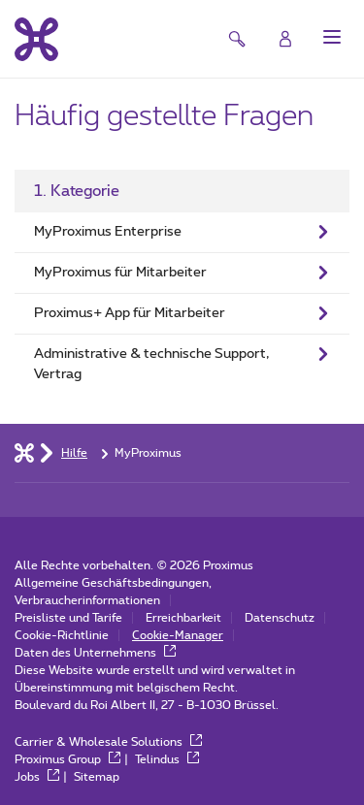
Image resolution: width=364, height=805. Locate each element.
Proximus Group (67, 759)
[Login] (285, 38)
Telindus (167, 759)
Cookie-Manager (177, 635)
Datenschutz (279, 618)
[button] (331, 36)
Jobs (37, 777)
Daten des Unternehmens (95, 653)
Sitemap (96, 777)
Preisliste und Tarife (68, 618)
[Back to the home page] (36, 38)
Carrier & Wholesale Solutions (108, 742)
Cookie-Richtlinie (62, 635)
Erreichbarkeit (183, 618)
